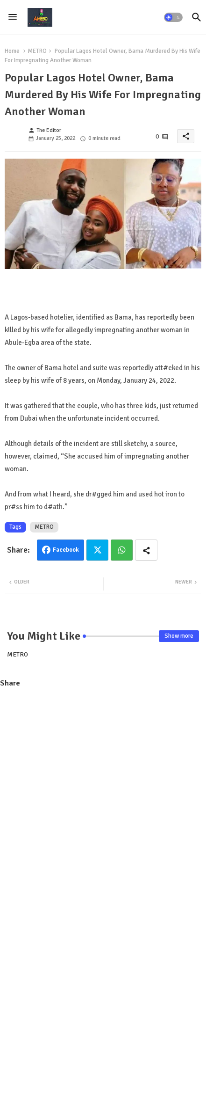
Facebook (66, 550)
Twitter (97, 550)
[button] (173, 17)
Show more (178, 636)
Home (12, 51)
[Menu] (12, 17)
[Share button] (146, 550)
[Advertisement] (103, 801)
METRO (37, 51)
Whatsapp (122, 550)
